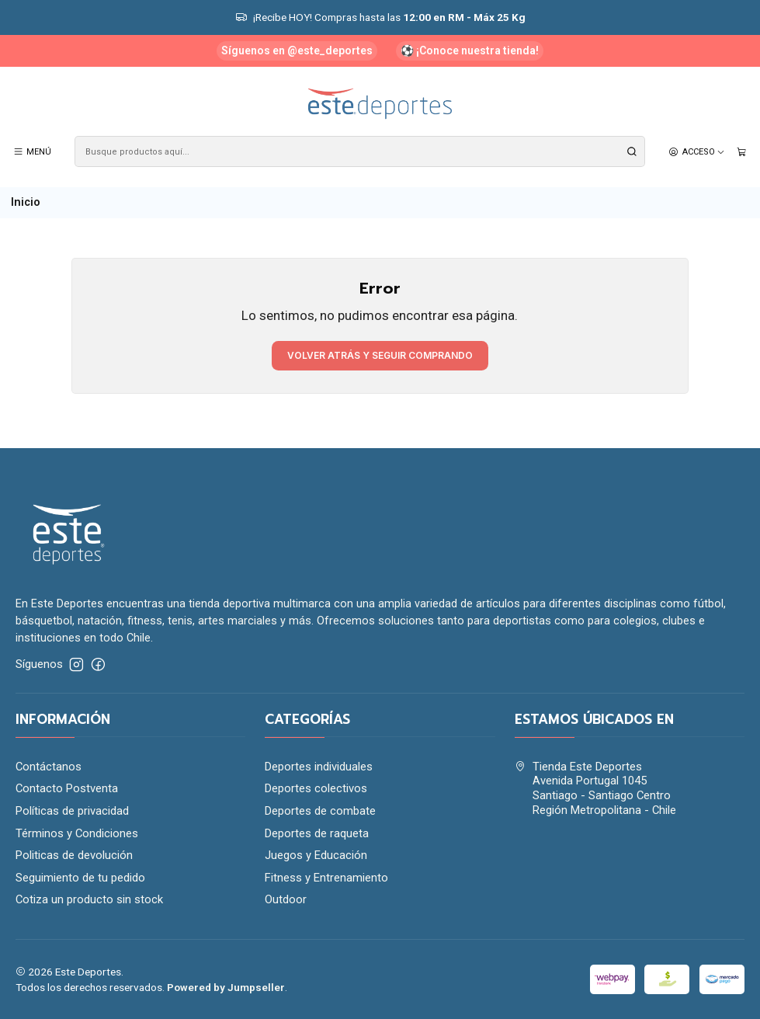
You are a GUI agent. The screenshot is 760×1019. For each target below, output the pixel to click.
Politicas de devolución (74, 855)
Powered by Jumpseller (226, 987)
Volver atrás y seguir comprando (380, 355)
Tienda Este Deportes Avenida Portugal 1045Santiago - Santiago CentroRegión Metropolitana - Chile (595, 788)
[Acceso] (696, 151)
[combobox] (360, 151)
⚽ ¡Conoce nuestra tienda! (470, 50)
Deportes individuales (319, 767)
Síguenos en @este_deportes (297, 50)
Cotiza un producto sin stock (89, 899)
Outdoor (286, 899)
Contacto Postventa (67, 788)
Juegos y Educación (316, 855)
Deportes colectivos (316, 788)
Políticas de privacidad (72, 811)
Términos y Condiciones (77, 833)
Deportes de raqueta (317, 833)
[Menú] (32, 151)
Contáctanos (49, 767)
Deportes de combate (320, 811)
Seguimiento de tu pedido (80, 878)
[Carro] (741, 151)
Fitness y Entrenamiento (326, 878)
